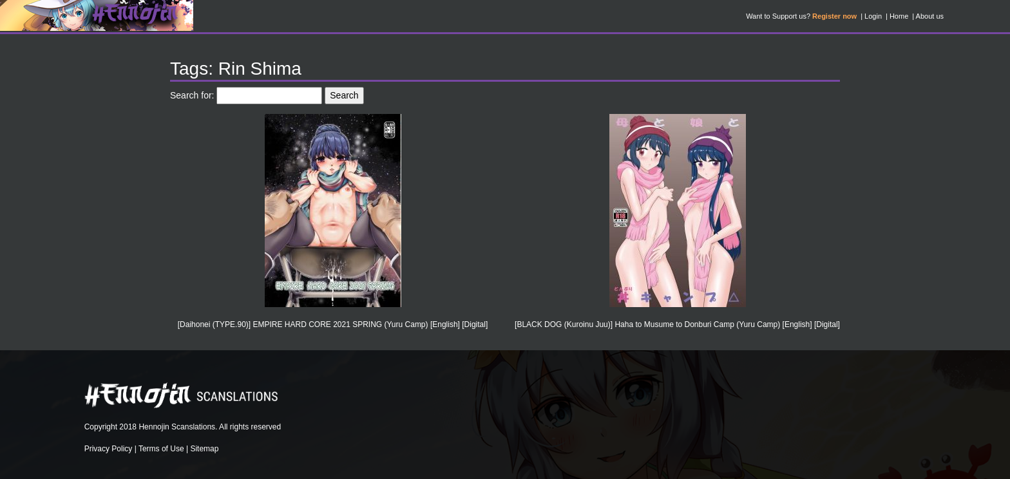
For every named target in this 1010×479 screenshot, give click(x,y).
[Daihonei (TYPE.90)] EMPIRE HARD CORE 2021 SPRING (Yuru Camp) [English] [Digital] (333, 324)
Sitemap (204, 448)
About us (930, 16)
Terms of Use (161, 448)
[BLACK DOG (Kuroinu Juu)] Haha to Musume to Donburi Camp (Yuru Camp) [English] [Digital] (677, 324)
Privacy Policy (108, 448)
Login (873, 16)
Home (899, 16)
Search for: (192, 95)
